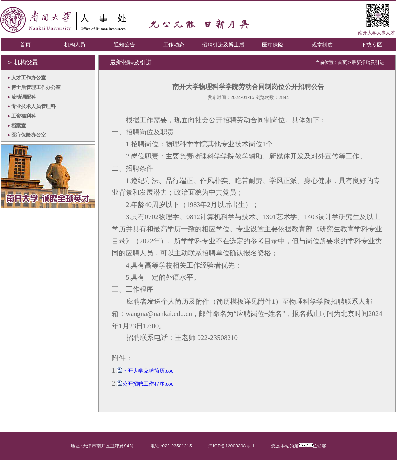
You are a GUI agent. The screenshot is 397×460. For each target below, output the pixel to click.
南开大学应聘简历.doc (147, 371)
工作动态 (173, 44)
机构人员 (74, 44)
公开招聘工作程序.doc (147, 384)
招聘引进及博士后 (223, 44)
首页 (25, 44)
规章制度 (322, 44)
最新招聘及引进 (368, 62)
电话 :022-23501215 (171, 445)
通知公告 (124, 44)
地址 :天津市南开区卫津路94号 (102, 445)
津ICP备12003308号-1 (231, 445)
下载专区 (371, 44)
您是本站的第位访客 (298, 445)
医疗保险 (272, 44)
